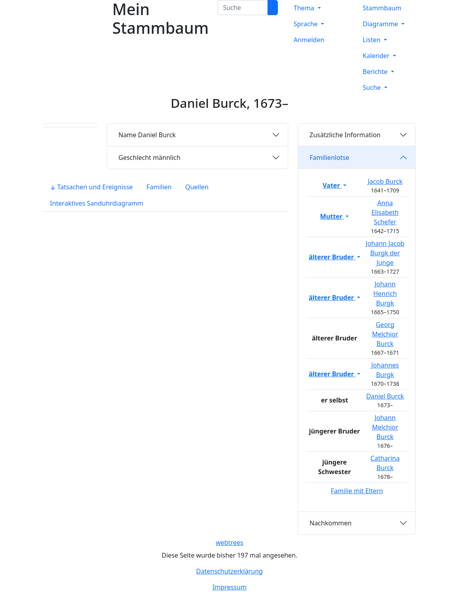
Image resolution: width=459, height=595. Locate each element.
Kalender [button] (377, 55)
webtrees (229, 542)
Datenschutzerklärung (229, 571)
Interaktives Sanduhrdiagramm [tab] (96, 203)
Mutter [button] (332, 216)
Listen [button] (372, 39)
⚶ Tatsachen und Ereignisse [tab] (91, 187)
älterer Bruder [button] (332, 257)
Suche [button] (372, 87)
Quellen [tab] (197, 187)
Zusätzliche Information (345, 134)
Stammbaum (382, 8)
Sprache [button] (307, 23)
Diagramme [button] (381, 23)
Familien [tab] (159, 187)
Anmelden (309, 39)
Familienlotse (329, 157)
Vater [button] (332, 185)
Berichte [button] (376, 71)
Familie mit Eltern (357, 490)
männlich (149, 157)
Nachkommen (330, 523)
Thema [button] (305, 8)
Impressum (230, 587)
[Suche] (273, 7)
